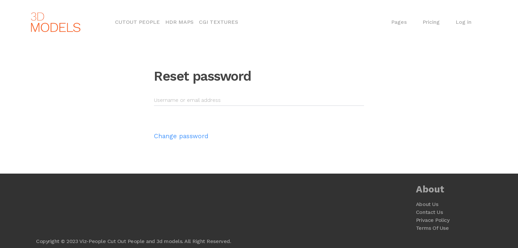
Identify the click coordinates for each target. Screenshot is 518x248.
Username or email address (187, 100)
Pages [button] (399, 22)
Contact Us (429, 212)
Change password (181, 136)
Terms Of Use (432, 228)
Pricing (431, 22)
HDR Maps (179, 22)
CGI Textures (218, 22)
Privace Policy (432, 220)
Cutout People (139, 21)
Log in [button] (463, 22)
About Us (427, 204)
